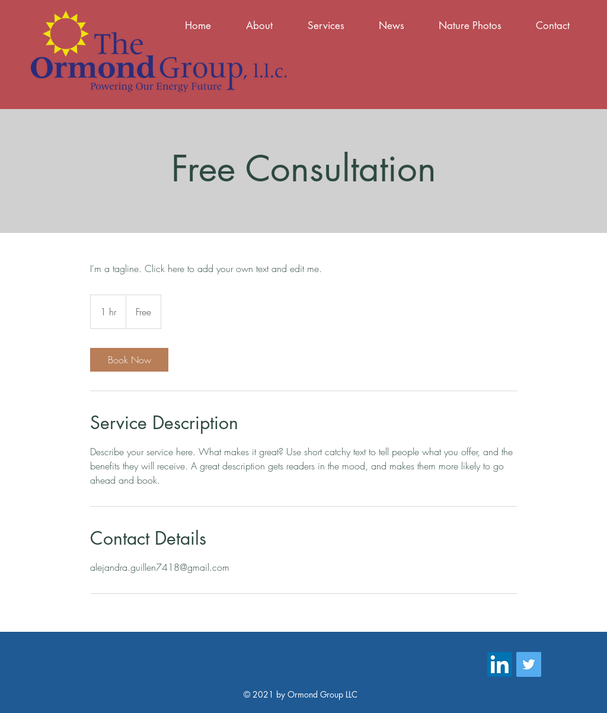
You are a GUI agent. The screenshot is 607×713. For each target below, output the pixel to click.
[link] (129, 360)
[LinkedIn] (499, 664)
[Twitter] (528, 664)
